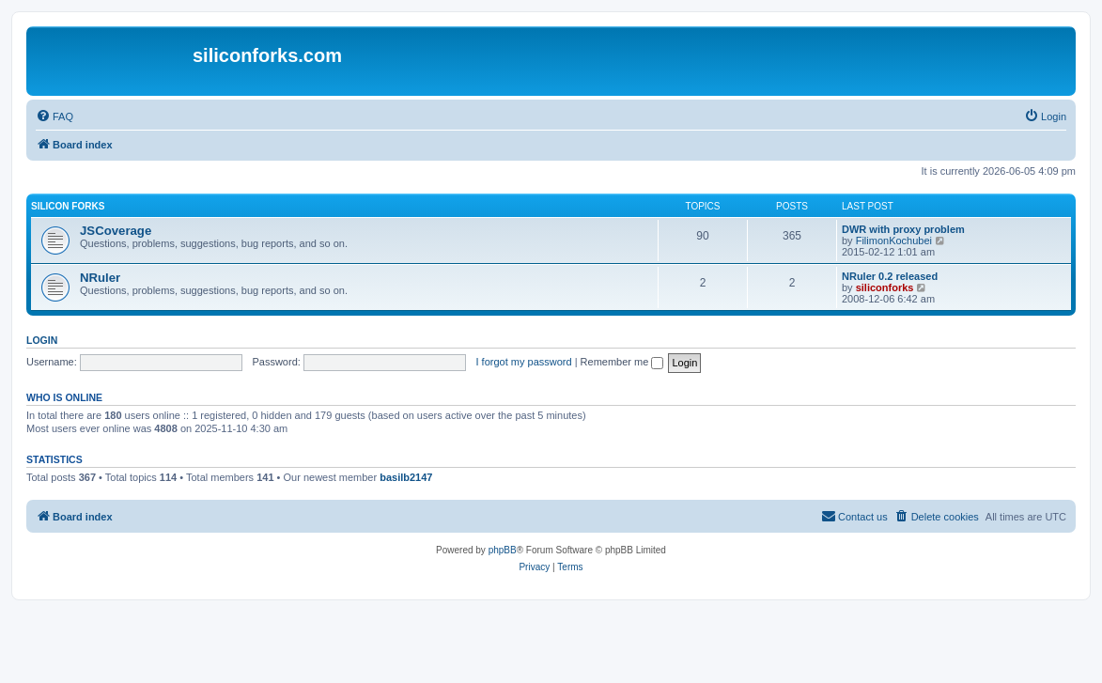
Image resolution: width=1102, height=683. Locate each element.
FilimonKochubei (894, 240)
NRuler (100, 278)
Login (41, 340)
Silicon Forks (67, 206)
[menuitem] (54, 116)
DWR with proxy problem (903, 229)
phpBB (503, 550)
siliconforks (885, 287)
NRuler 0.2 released (890, 276)
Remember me (622, 361)
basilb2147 (406, 477)
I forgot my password (524, 361)
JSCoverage (115, 231)
